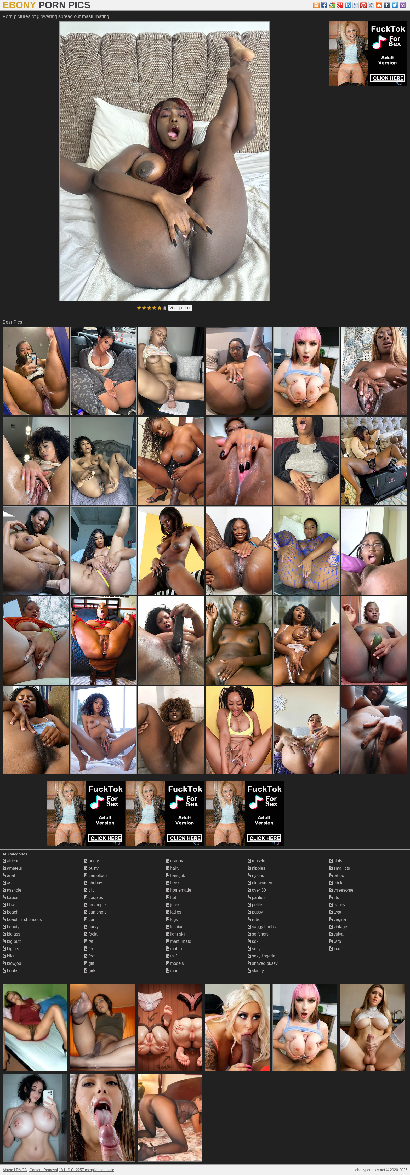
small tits (339, 868)
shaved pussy (262, 963)
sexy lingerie (261, 956)
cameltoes (95, 875)
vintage (338, 927)
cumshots (95, 912)
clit (89, 890)
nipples (256, 868)
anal (9, 875)
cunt (90, 919)
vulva (336, 934)
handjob (175, 875)
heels (173, 883)
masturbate (178, 941)
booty (91, 861)
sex (253, 941)
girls (90, 970)
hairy (172, 868)
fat (88, 941)
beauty (11, 927)
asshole (12, 890)
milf (171, 956)
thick (335, 883)
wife (335, 941)
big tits (11, 948)
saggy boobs (262, 927)
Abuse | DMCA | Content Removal (30, 1170)
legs (172, 919)
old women (260, 883)
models (175, 963)
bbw (9, 905)
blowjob (12, 963)
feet (89, 948)
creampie (95, 905)
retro (254, 919)
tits (334, 897)
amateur (12, 868)
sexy (254, 948)
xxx (334, 948)
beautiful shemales (22, 919)
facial (91, 934)
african (11, 861)
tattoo (336, 875)
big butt (12, 941)
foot (89, 956)
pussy (255, 912)
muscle (256, 861)
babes (10, 897)
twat (335, 912)
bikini (9, 956)
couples (93, 897)
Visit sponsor (180, 308)
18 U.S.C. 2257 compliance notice (86, 1170)
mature (174, 948)
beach (10, 912)
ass (8, 883)
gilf (89, 963)
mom (173, 970)
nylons (256, 875)
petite (255, 905)
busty (91, 868)
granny (174, 861)
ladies (173, 912)
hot (171, 897)
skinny (256, 970)
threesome (341, 890)
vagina (337, 919)
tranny (337, 905)
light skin (176, 934)
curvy (91, 927)
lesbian (175, 927)
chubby (93, 883)
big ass (11, 934)
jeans (173, 905)
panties (256, 897)
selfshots (258, 934)
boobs (10, 970)
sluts (335, 861)
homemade (178, 890)
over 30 (257, 890)
